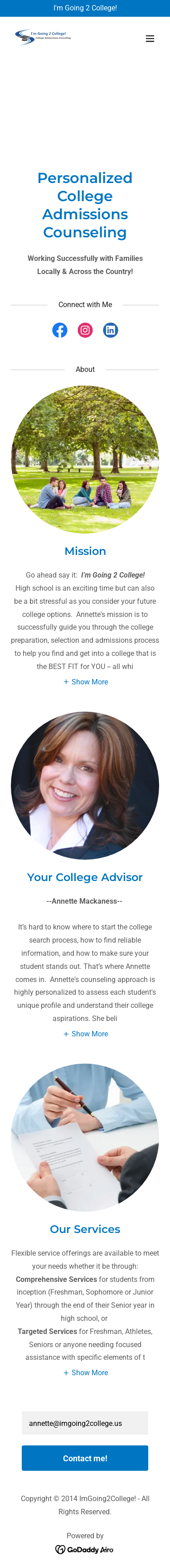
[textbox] (85, 1423)
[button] (150, 38)
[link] (44, 38)
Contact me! (85, 1458)
